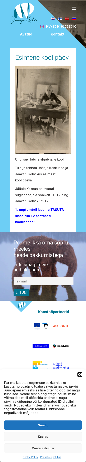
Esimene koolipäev (42, 57)
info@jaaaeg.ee (58, 46)
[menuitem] (53, 19)
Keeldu (43, 437)
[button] (80, 374)
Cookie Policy (30, 457)
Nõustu (43, 425)
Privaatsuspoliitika (50, 457)
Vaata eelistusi (43, 448)
